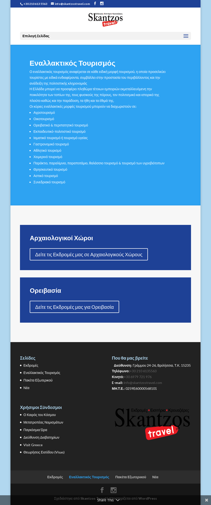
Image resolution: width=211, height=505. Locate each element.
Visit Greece (33, 445)
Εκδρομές (30, 365)
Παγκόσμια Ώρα (35, 430)
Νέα (26, 388)
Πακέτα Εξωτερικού (37, 380)
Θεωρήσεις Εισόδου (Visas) (44, 452)
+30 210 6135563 (143, 371)
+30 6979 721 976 (138, 377)
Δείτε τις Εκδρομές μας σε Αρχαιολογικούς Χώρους (88, 254)
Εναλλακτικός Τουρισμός (41, 373)
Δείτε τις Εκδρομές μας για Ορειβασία (74, 307)
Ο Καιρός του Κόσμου (39, 415)
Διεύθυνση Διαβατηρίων (41, 437)
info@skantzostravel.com (143, 383)
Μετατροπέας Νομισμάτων (43, 422)
